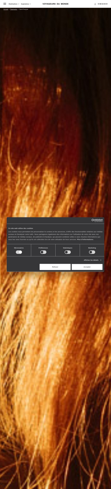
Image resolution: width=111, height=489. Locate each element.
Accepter (87, 267)
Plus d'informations (85, 239)
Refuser (55, 267)
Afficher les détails (91, 260)
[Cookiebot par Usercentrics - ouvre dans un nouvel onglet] (93, 220)
